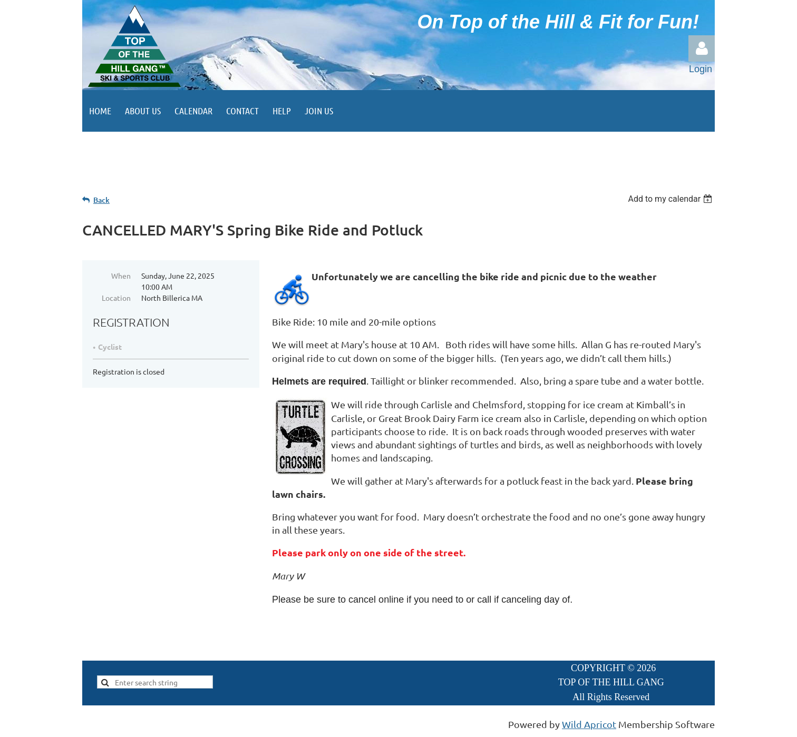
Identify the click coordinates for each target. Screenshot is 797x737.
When (121, 275)
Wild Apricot (589, 724)
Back (101, 200)
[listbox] (671, 198)
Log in (701, 48)
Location (116, 297)
